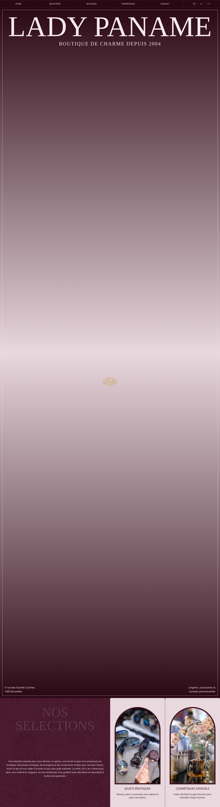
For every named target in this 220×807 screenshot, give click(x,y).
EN (209, 4)
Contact (165, 3)
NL (201, 4)
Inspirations (128, 3)
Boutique (92, 3)
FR (194, 4)
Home (18, 3)
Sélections (55, 3)
